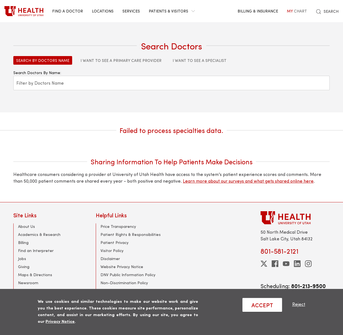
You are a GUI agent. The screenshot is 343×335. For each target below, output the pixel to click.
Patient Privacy (114, 242)
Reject (298, 304)
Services (131, 11)
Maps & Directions (35, 274)
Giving (23, 266)
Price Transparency (118, 226)
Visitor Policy (111, 250)
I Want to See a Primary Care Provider (121, 60)
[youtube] (286, 263)
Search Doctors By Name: (37, 72)
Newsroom (28, 282)
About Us (26, 226)
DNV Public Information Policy (127, 274)
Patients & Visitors (172, 11)
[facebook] (275, 263)
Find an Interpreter (36, 250)
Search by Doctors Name (42, 60)
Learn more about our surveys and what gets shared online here (248, 181)
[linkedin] (297, 263)
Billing (23, 242)
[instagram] (308, 263)
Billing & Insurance (258, 11)
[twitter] (264, 263)
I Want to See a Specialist (199, 60)
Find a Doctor (67, 11)
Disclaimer (110, 258)
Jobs (22, 258)
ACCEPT (262, 305)
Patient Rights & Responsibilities (130, 234)
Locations (103, 11)
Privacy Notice (60, 321)
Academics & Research (39, 234)
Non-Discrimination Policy (124, 282)
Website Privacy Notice (121, 266)
